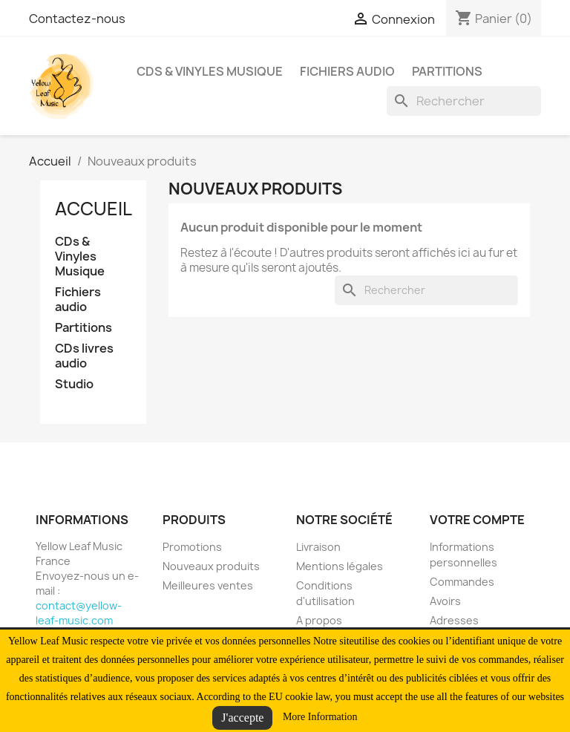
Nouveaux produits (211, 566)
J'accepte (242, 717)
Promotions (192, 547)
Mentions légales (339, 566)
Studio (74, 384)
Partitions (447, 71)
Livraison (318, 547)
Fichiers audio (347, 71)
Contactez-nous (77, 18)
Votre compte (477, 520)
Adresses (454, 620)
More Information (320, 716)
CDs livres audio (84, 356)
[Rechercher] (464, 101)
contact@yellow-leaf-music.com (79, 612)
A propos (319, 620)
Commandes (462, 582)
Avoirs (445, 601)
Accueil (93, 208)
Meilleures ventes (208, 585)
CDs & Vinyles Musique (210, 71)
